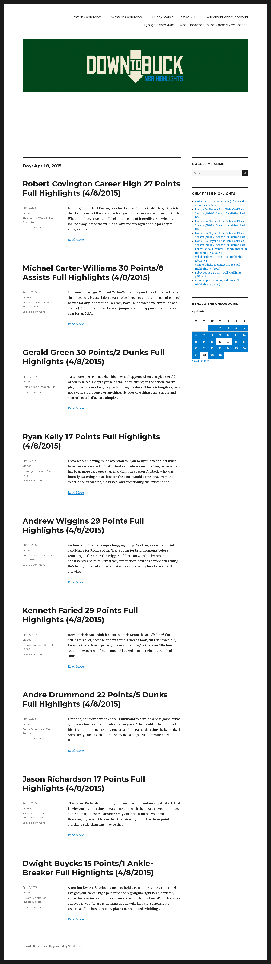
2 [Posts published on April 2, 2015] (220, 328)
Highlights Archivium (158, 25)
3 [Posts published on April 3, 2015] (228, 328)
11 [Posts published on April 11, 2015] (236, 335)
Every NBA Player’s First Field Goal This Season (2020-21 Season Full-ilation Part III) (220, 225)
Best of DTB (187, 17)
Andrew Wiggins (33, 555)
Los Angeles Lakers (34, 471)
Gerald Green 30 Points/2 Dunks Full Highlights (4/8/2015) (93, 357)
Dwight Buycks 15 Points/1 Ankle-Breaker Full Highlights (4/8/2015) (88, 868)
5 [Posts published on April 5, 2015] (244, 328)
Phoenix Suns (48, 386)
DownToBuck (31, 946)
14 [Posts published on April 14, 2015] (204, 341)
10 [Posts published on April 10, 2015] (228, 335)
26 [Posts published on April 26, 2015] (244, 348)
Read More (76, 240)
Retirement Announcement (227, 17)
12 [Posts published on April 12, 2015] (244, 335)
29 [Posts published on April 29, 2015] (212, 355)
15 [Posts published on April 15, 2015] (212, 341)
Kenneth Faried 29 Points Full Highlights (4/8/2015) (80, 615)
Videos (27, 212)
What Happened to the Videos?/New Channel (213, 25)
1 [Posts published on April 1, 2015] (212, 328)
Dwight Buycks (32, 897)
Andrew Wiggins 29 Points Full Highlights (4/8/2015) (83, 525)
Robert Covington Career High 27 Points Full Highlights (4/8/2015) (101, 188)
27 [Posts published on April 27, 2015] (196, 355)
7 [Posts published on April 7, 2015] (204, 335)
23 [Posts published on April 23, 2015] (220, 348)
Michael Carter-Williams (37, 302)
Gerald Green (31, 386)
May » (205, 360)
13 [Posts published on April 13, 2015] (196, 341)
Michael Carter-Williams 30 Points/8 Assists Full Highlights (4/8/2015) (93, 272)
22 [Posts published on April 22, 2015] (212, 348)
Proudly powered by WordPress (62, 946)
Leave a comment (34, 227)
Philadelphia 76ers (34, 218)
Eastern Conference (87, 17)
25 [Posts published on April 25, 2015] (236, 348)
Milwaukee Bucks (33, 306)
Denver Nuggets (33, 644)
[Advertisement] (135, 129)
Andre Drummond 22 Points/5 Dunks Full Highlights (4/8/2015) (95, 699)
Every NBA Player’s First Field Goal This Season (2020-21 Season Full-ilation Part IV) (220, 213)
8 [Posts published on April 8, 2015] (212, 335)
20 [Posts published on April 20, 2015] (196, 348)
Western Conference (127, 17)
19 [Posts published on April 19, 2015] (244, 341)
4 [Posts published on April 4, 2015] (236, 328)
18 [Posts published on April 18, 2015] (236, 341)
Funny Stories (162, 17)
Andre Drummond (34, 729)
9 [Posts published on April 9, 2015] (220, 335)
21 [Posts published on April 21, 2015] (204, 348)
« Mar (195, 360)
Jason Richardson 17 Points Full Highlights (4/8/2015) (84, 783)
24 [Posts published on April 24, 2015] (228, 348)
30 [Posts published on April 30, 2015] (220, 355)
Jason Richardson (33, 813)
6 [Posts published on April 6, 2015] (196, 335)
